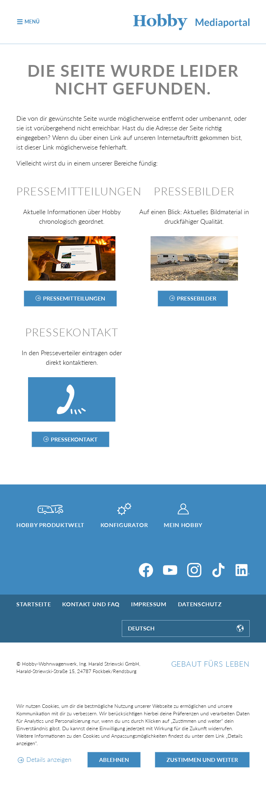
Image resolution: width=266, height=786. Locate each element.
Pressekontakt (74, 439)
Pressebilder (196, 298)
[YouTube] (170, 570)
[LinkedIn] (242, 570)
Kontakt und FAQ (91, 604)
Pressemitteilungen (74, 298)
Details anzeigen (48, 759)
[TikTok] (218, 570)
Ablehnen (114, 759)
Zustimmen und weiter (202, 759)
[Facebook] (146, 570)
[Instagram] (194, 570)
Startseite (33, 604)
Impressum (149, 604)
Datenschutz (200, 604)
